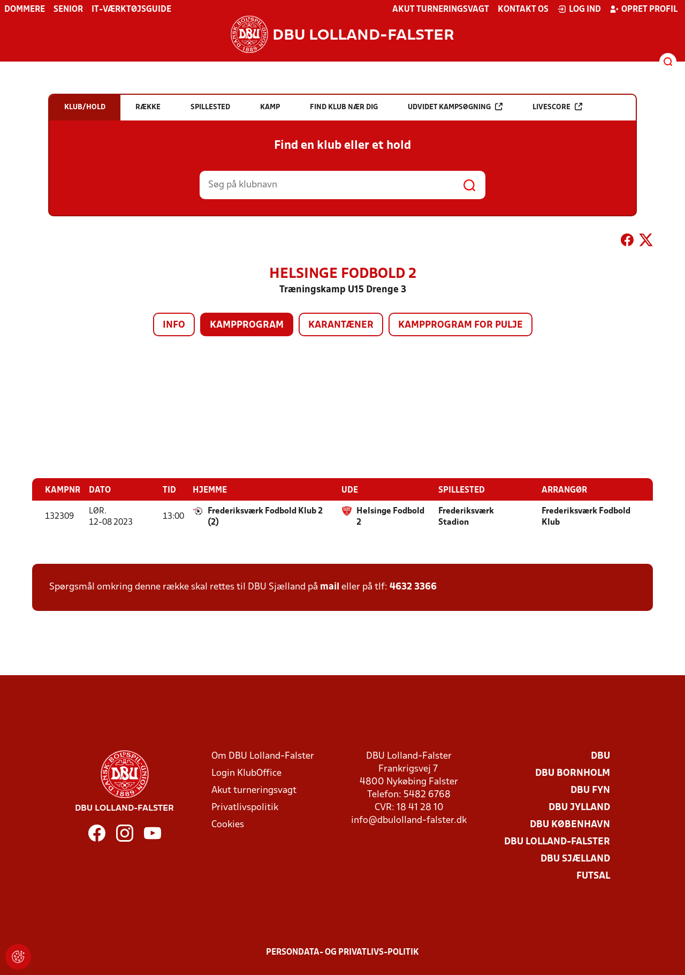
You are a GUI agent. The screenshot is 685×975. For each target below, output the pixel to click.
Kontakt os (523, 9)
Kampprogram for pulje (460, 325)
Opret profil (644, 9)
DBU (600, 755)
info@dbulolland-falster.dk (409, 820)
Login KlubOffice (246, 772)
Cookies (227, 824)
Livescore (557, 107)
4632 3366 (413, 586)
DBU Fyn (590, 790)
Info (174, 325)
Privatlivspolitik (244, 807)
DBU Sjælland (575, 858)
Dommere (24, 9)
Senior (68, 9)
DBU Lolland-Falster (557, 841)
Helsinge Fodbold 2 (390, 516)
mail (329, 586)
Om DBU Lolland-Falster (262, 755)
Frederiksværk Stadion (466, 516)
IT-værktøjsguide (131, 9)
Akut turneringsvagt (440, 9)
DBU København (570, 824)
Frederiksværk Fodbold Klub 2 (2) (265, 516)
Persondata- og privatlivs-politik (342, 952)
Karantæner (341, 325)
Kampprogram (247, 325)
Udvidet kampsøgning (455, 107)
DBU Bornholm (572, 772)
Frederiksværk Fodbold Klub (586, 516)
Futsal (593, 875)
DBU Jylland (579, 807)
